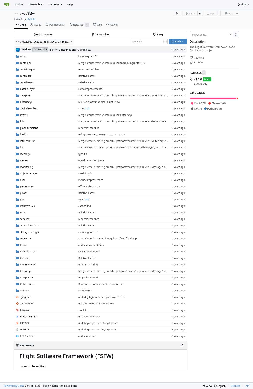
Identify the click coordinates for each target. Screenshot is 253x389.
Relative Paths (86, 76)
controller (25, 76)
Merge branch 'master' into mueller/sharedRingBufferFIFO (112, 63)
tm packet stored (88, 277)
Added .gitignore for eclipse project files (101, 297)
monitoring (26, 167)
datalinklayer (27, 89)
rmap (23, 212)
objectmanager (29, 173)
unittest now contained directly (96, 303)
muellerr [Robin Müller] (26, 49)
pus (22, 199)
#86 (87, 199)
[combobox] (149, 41)
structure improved (89, 251)
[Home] (7, 4)
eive (23, 13)
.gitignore (25, 297)
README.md (27, 336)
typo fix (82, 154)
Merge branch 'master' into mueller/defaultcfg (105, 115)
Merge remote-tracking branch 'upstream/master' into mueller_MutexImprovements (127, 95)
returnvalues (27, 206)
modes (24, 160)
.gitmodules (27, 303)
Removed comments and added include (101, 284)
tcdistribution (27, 251)
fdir (22, 121)
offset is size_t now (89, 186)
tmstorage (26, 271)
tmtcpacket (26, 277)
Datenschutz (36, 4)
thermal (24, 258)
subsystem (26, 238)
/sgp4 (27, 69)
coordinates (27, 82)
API (247, 385)
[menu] (207, 386)
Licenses (236, 385)
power (23, 193)
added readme (86, 336)
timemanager (28, 264)
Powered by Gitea (14, 385)
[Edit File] (182, 345)
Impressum (55, 4)
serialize (25, 219)
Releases (196, 72)
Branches (100, 34)
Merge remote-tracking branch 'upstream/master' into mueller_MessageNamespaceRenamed (132, 167)
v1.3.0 (198, 79)
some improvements (90, 89)
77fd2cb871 (40, 49)
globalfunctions (29, 128)
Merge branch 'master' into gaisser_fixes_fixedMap (107, 238)
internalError (27, 141)
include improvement (90, 180)
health (23, 134)
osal (22, 180)
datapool (25, 95)
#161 (87, 108)
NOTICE (24, 329)
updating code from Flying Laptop (98, 323)
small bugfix (85, 173)
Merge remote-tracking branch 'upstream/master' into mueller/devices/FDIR (122, 121)
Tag (158, 34)
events (24, 115)
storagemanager (29, 232)
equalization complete (91, 160)
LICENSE (25, 323)
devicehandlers (28, 108)
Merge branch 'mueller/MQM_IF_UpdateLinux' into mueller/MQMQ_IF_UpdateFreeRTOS (128, 147)
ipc (21, 147)
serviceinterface (29, 225)
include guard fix (88, 56)
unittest (24, 290)
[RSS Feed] (177, 13)
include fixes (85, 290)
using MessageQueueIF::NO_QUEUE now (101, 134)
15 (200, 13)
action (23, 56)
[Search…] (236, 34)
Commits (43, 34)
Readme (197, 57)
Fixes (81, 108)
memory (25, 154)
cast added (84, 206)
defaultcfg (26, 102)
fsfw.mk (24, 310)
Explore (19, 4)
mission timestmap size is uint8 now (70, 49)
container (25, 63)
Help (70, 4)
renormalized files (88, 69)
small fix (83, 310)
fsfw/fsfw (30, 19)
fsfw (31, 13)
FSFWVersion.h (28, 316)
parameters (26, 186)
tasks (23, 245)
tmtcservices (27, 284)
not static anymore (89, 316)
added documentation (91, 245)
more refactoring (88, 264)
